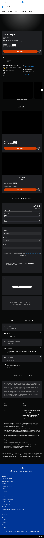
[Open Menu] (1, 2)
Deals (16, 11)
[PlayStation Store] (7, 7)
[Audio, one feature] (22, 334)
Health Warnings (7, 440)
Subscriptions (23, 11)
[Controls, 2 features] (22, 350)
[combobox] (22, 233)
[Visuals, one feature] (22, 327)
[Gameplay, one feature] (22, 358)
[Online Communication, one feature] (22, 366)
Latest (3, 11)
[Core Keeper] (18, 90)
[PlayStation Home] (22, 2)
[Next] (42, 90)
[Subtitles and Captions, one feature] (22, 342)
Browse (30, 11)
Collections (10, 11)
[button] (29, 66)
